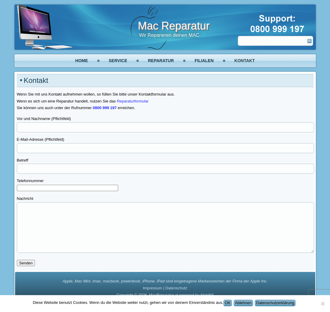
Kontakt (244, 60)
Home (81, 60)
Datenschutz (176, 288)
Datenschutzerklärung (275, 303)
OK (228, 303)
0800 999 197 (105, 108)
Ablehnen (243, 303)
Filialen (204, 60)
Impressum (152, 288)
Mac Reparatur (173, 26)
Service (118, 60)
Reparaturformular (133, 101)
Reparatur (161, 60)
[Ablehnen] (322, 304)
